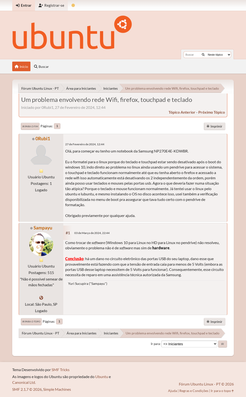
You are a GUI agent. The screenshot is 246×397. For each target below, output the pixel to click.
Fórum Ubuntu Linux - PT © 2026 (206, 384)
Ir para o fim (30, 126)
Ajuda (172, 391)
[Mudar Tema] (73, 5)
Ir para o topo (31, 321)
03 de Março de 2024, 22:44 (92, 232)
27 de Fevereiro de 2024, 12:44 (84, 144)
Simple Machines (57, 389)
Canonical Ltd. (24, 382)
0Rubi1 (42, 138)
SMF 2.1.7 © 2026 (27, 389)
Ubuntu (101, 376)
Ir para (155, 344)
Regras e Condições (193, 391)
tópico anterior (182, 112)
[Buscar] (203, 54)
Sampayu (43, 227)
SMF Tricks (61, 369)
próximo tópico (211, 112)
